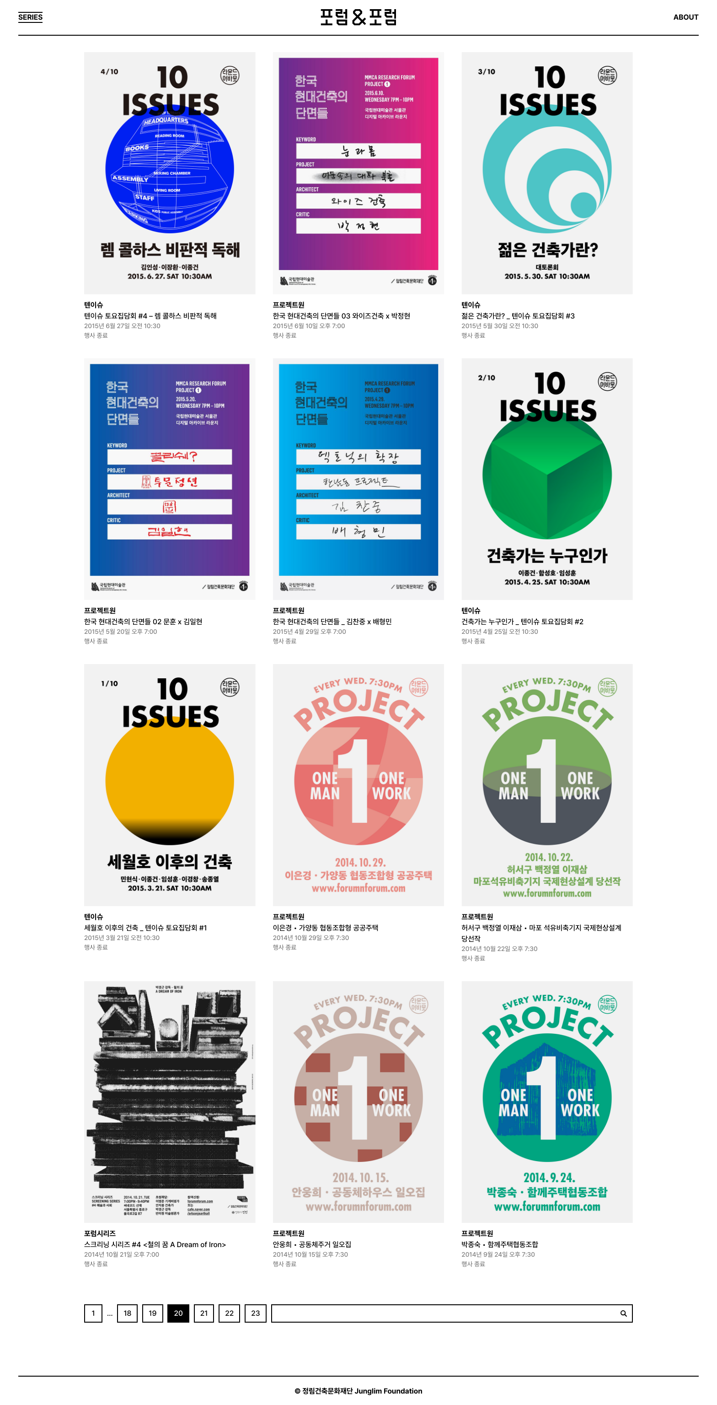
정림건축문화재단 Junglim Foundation (362, 1391)
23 (255, 1313)
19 (152, 1313)
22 (229, 1313)
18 (127, 1313)
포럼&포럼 (358, 17)
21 (204, 1313)
